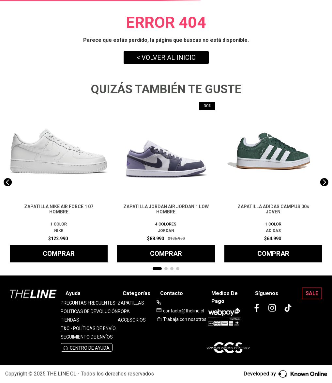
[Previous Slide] (8, 182)
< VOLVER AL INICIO (166, 57)
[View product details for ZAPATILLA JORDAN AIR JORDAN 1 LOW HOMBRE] (166, 182)
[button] (157, 268)
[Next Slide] (324, 182)
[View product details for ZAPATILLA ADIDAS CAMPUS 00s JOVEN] (273, 182)
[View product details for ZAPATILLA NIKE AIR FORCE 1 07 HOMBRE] (59, 182)
